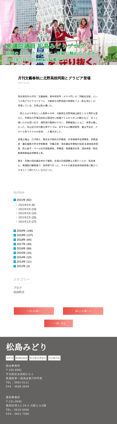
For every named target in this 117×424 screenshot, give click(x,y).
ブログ (18, 287)
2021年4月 (24, 209)
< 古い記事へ (34, 311)
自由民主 (19, 292)
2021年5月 (24, 205)
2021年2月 (24, 217)
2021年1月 (24, 221)
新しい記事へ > (83, 311)
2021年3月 (24, 213)
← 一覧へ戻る (58, 323)
